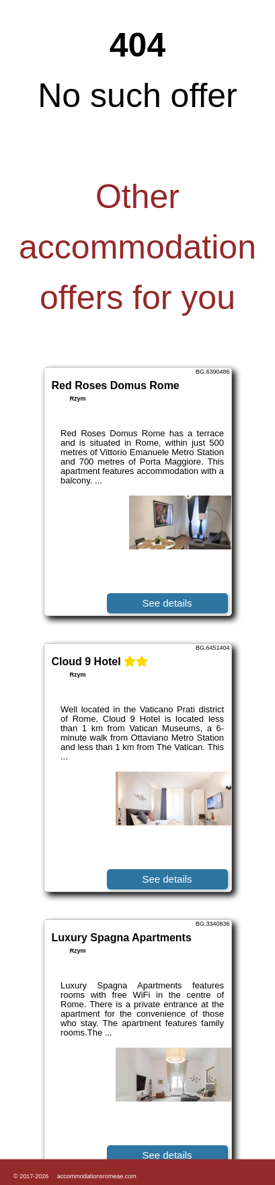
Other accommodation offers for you (137, 247)
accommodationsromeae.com (96, 1176)
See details (167, 603)
